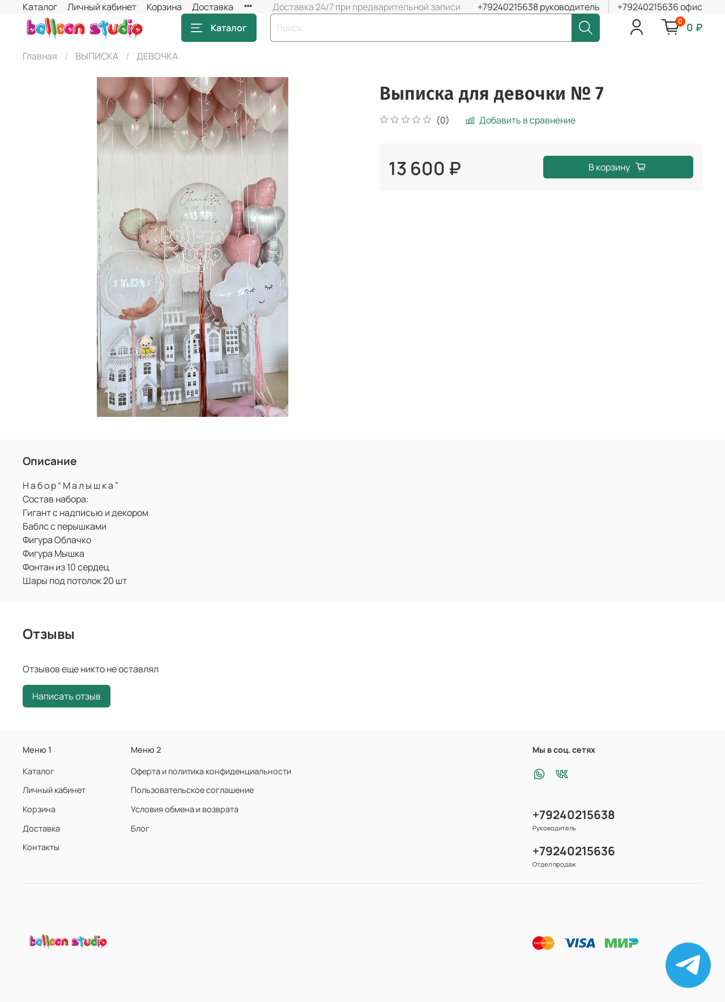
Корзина (164, 7)
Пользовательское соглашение (192, 789)
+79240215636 (573, 851)
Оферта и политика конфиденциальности (211, 771)
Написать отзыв (66, 696)
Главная (40, 56)
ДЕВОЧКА (157, 56)
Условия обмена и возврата (184, 809)
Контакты (41, 847)
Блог (140, 828)
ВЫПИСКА (96, 56)
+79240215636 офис (659, 7)
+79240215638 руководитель (538, 7)
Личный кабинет (102, 7)
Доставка (212, 7)
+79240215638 (573, 814)
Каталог (40, 7)
